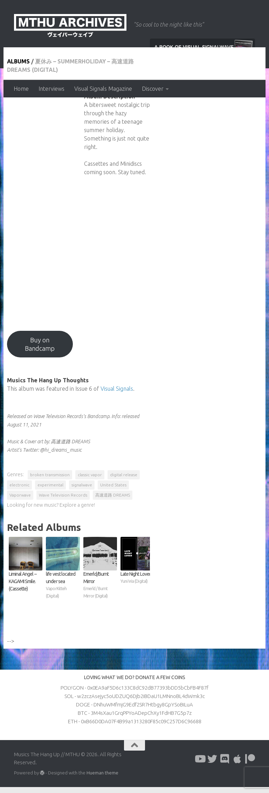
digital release (123, 499)
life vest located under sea (100, 609)
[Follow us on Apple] (237, 765)
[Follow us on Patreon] (250, 765)
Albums (18, 111)
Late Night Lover (223, 609)
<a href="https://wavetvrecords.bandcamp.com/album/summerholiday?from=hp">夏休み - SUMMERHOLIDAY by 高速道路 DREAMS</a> (68, 248)
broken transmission (50, 499)
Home (21, 89)
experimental (186, 499)
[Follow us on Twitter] (212, 765)
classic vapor (90, 499)
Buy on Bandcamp (68, 381)
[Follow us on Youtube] (200, 765)
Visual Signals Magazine (103, 89)
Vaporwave (54, 509)
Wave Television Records (97, 509)
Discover (153, 89)
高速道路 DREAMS (147, 509)
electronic (155, 499)
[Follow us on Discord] (225, 765)
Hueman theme (102, 778)
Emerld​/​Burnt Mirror (162, 609)
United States (22, 509)
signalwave (217, 499)
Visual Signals (117, 422)
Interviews (51, 89)
